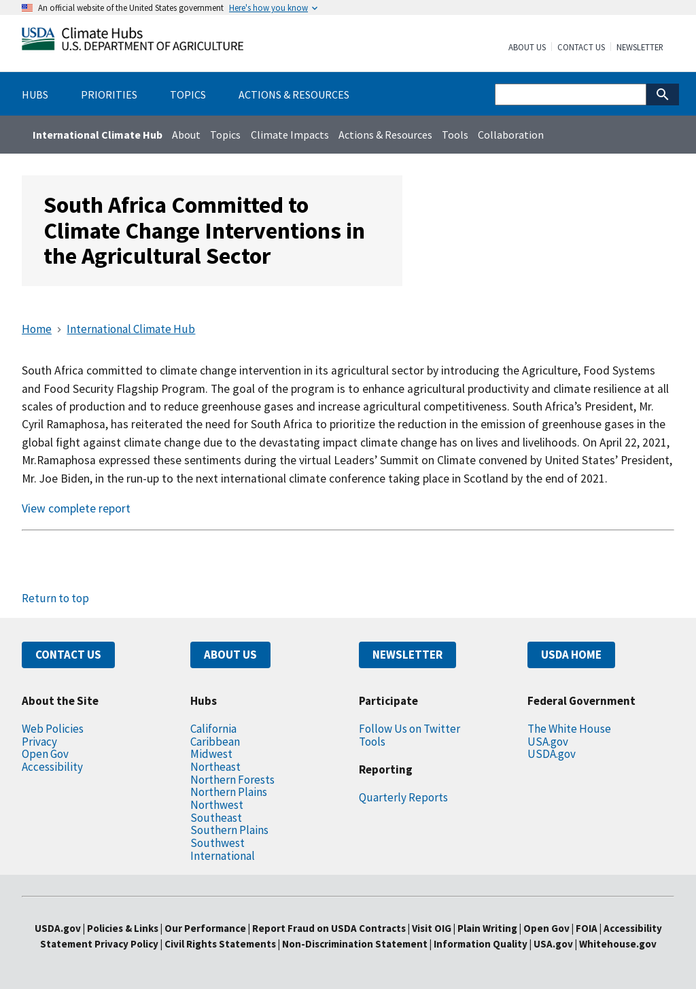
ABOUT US (230, 654)
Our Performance (205, 928)
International (222, 855)
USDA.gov (551, 753)
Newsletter (639, 48)
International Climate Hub (97, 134)
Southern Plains (229, 829)
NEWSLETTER (407, 654)
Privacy (39, 741)
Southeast (216, 817)
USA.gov (547, 741)
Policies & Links (122, 928)
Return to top (55, 598)
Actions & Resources (385, 134)
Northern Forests (232, 779)
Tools (455, 134)
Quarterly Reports (403, 797)
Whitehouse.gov (618, 943)
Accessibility (52, 766)
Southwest (217, 842)
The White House (569, 728)
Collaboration (511, 134)
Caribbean (215, 741)
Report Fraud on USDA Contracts (329, 928)
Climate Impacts (290, 134)
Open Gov (45, 753)
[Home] (132, 41)
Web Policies (53, 728)
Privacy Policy (126, 943)
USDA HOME (571, 654)
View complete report (76, 508)
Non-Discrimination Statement (355, 943)
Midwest (211, 753)
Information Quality (480, 943)
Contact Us (581, 48)
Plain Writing (488, 928)
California (213, 728)
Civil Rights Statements (221, 943)
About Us (527, 48)
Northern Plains (228, 791)
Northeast (215, 766)
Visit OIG (431, 928)
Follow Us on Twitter (409, 728)
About (186, 134)
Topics (225, 134)
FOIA (586, 928)
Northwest (216, 804)
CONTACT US (68, 654)
